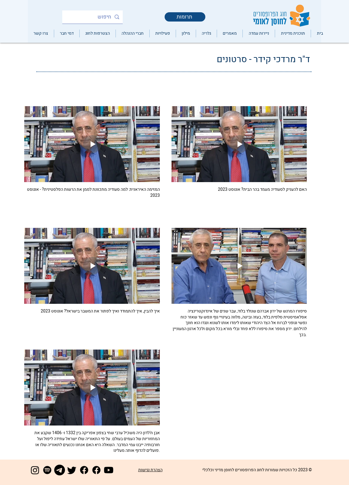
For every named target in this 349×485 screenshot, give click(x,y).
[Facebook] (84, 470)
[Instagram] (35, 470)
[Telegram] (59, 470)
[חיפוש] (93, 17)
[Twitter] (71, 470)
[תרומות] (185, 17)
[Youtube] (108, 470)
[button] (206, 33)
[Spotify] (47, 470)
